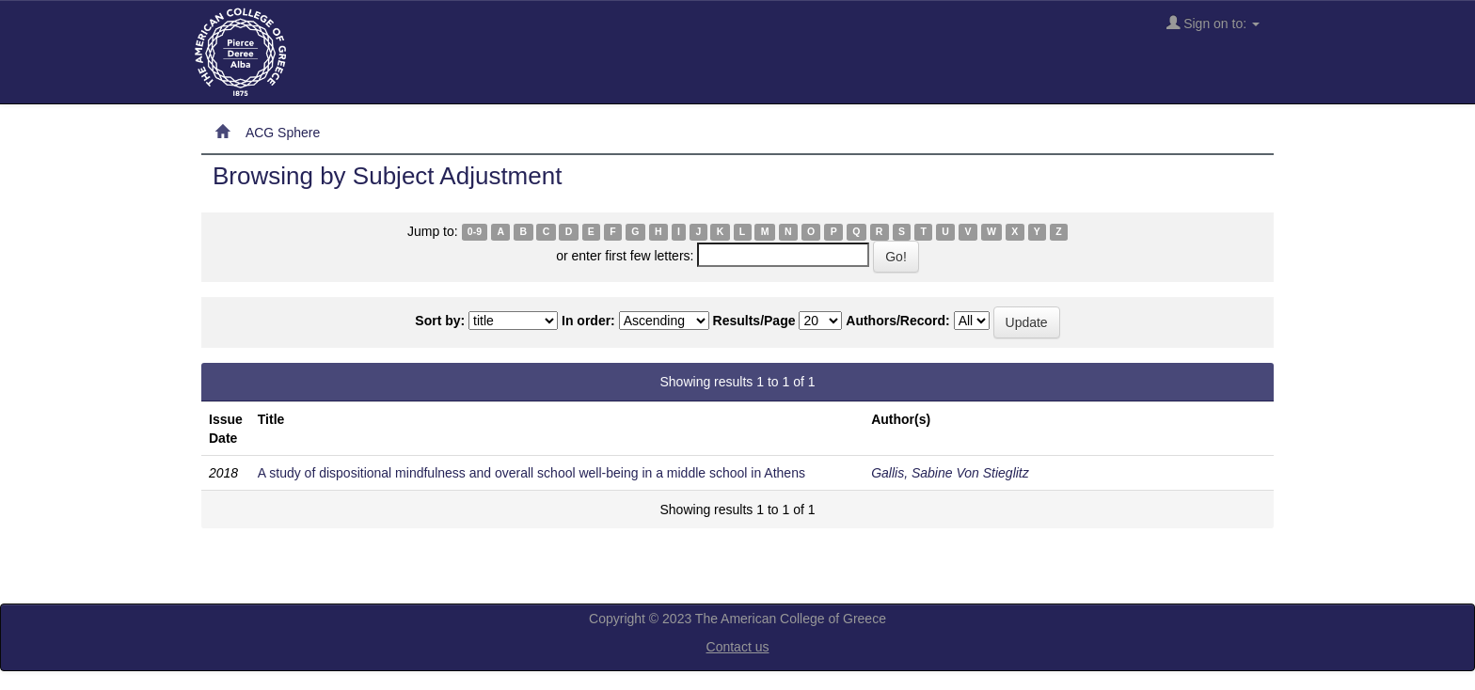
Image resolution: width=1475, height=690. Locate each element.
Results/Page (754, 320)
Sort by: (440, 320)
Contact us (737, 646)
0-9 (475, 232)
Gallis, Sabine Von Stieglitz (950, 472)
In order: (588, 320)
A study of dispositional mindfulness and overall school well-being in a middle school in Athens (531, 472)
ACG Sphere (283, 132)
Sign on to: (1213, 23)
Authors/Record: (897, 320)
